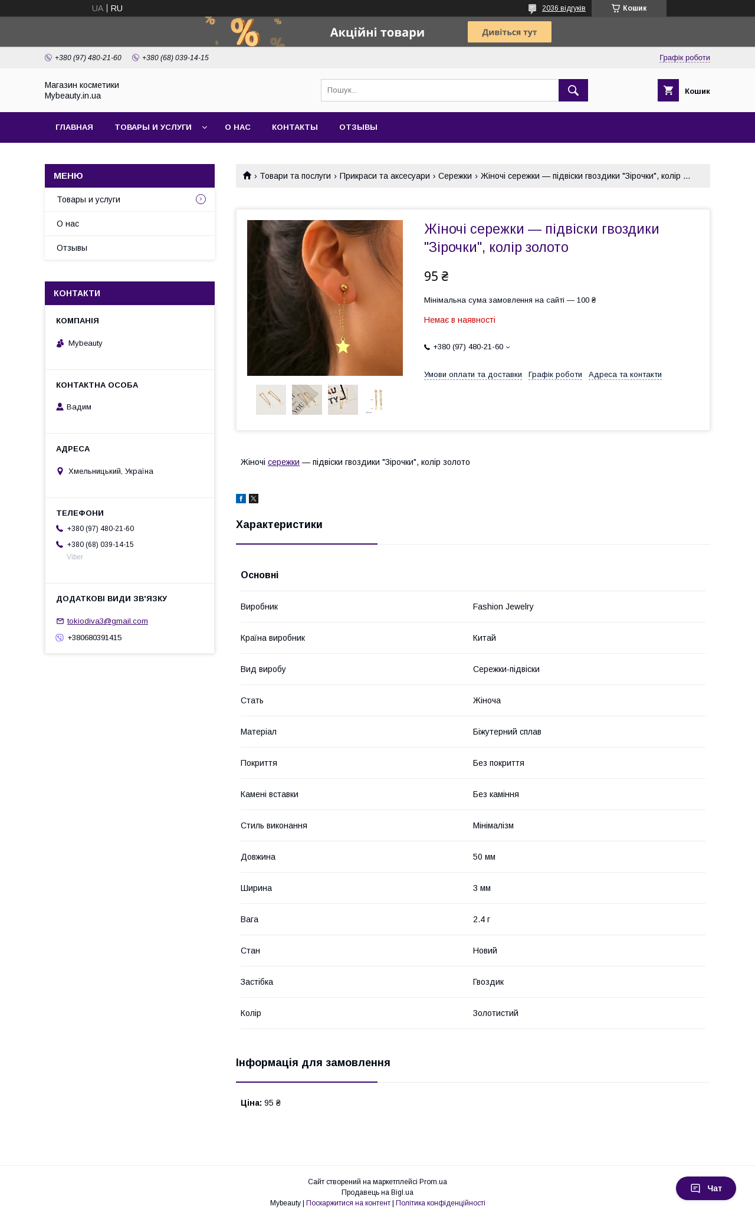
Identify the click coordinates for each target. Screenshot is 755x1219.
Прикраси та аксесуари (385, 176)
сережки (284, 462)
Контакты (295, 127)
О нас (238, 127)
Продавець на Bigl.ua (377, 1192)
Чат (706, 1188)
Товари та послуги (295, 176)
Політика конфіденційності (440, 1203)
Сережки (455, 176)
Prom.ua (433, 1182)
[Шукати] (573, 90)
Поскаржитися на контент (348, 1203)
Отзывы (358, 127)
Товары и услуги (153, 127)
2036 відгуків (564, 8)
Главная (74, 127)
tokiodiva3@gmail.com (107, 621)
